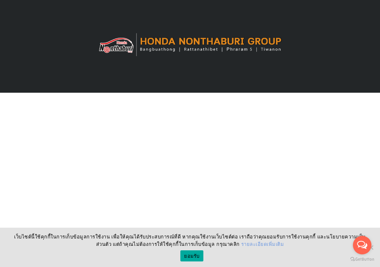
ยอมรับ (191, 256)
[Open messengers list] (362, 245)
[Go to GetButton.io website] (362, 259)
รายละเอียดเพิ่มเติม (262, 244)
